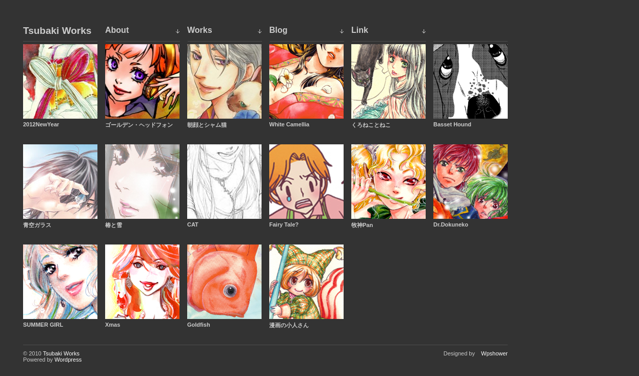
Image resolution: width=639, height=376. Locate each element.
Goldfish (198, 325)
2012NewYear (41, 124)
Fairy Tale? (283, 224)
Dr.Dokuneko (450, 224)
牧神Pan (362, 225)
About (117, 30)
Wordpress (68, 359)
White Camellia (289, 124)
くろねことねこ (371, 125)
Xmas (112, 325)
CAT (192, 224)
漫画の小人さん (289, 325)
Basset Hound (452, 124)
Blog (278, 30)
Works (199, 30)
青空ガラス (37, 225)
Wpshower (494, 353)
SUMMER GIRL (43, 325)
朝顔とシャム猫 (207, 125)
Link (359, 30)
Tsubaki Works (57, 30)
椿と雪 (113, 225)
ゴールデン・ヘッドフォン (139, 125)
